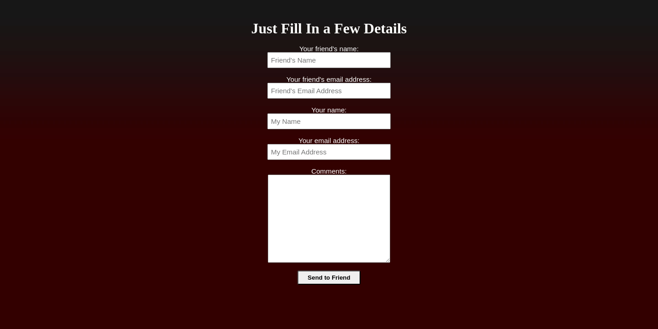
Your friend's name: (329, 49)
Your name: (328, 110)
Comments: (329, 171)
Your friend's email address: (329, 79)
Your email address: (329, 140)
